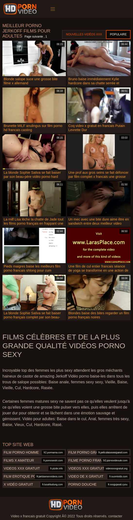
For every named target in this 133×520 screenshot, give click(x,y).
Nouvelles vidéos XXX (84, 34)
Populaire (118, 34)
